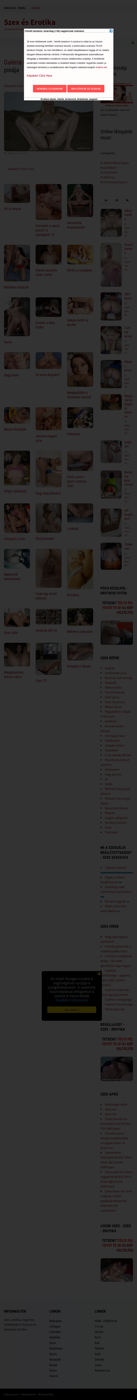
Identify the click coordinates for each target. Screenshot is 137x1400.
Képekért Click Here (39, 75)
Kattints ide (101, 67)
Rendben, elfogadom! (50, 88)
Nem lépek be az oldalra (86, 88)
